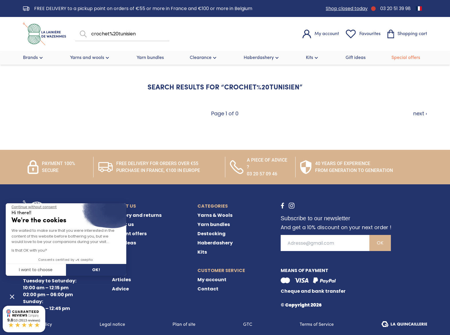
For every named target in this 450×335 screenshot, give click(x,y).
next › (420, 113)
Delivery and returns (137, 215)
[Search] (82, 34)
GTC (247, 324)
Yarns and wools (90, 58)
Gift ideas (356, 57)
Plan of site (183, 324)
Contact (207, 289)
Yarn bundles (150, 57)
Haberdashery (262, 58)
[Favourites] (363, 34)
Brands (33, 58)
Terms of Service (317, 324)
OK (380, 243)
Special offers (405, 57)
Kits (312, 58)
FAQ (117, 252)
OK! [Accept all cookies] (96, 270)
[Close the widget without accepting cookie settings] (34, 207)
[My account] (320, 34)
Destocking (211, 233)
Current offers (129, 233)
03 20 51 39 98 (395, 8)
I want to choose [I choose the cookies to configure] (36, 270)
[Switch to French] (419, 8)
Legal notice (112, 324)
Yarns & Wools (214, 215)
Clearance (204, 58)
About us (123, 224)
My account (211, 279)
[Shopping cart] (407, 34)
